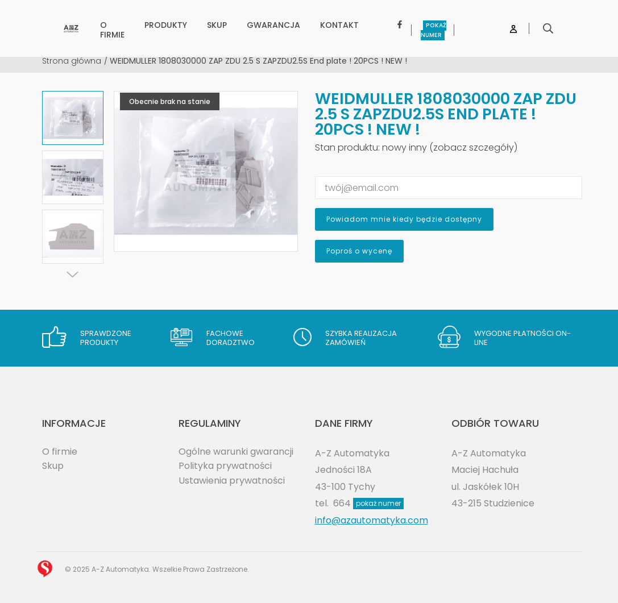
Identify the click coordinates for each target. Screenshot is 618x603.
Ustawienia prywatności (232, 480)
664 (368, 503)
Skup (53, 465)
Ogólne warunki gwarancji (236, 451)
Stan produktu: (347, 147)
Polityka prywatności (225, 465)
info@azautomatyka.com (371, 520)
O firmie (59, 451)
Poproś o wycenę (359, 251)
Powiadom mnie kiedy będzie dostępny (404, 219)
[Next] (72, 274)
